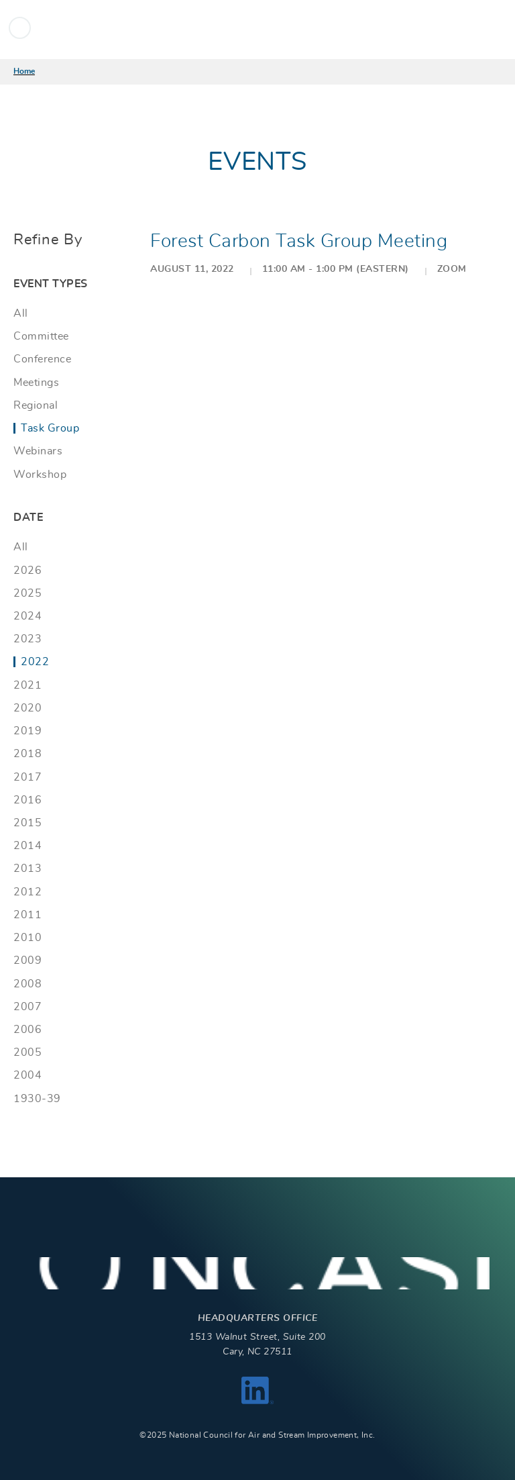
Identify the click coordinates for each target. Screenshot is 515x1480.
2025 (27, 593)
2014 (27, 845)
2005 (27, 1052)
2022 (35, 661)
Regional (35, 405)
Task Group (50, 428)
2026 (27, 570)
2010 (27, 937)
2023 (27, 639)
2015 (27, 823)
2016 (27, 800)
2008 (27, 984)
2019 (27, 731)
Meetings (36, 382)
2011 (27, 914)
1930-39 (37, 1098)
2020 (27, 708)
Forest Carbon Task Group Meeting (298, 241)
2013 (27, 868)
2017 (27, 777)
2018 (27, 753)
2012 (27, 892)
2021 (27, 685)
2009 (27, 960)
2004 (27, 1075)
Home (24, 71)
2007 (27, 1006)
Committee (41, 336)
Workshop (39, 474)
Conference (42, 359)
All (20, 313)
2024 (27, 616)
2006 (27, 1029)
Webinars (37, 451)
